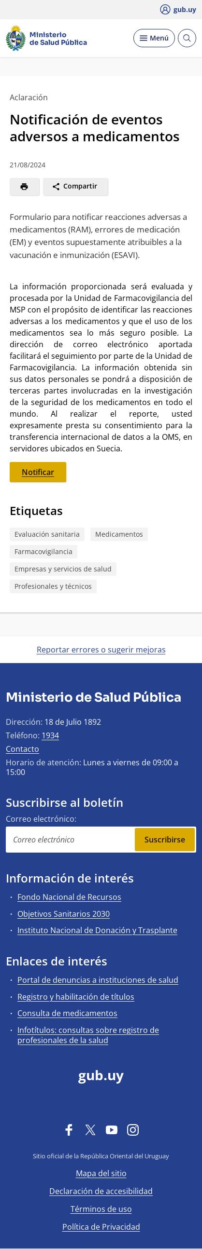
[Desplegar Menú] (154, 38)
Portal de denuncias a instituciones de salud (97, 980)
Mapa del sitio (101, 1173)
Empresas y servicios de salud (63, 568)
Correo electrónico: (41, 819)
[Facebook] (69, 1129)
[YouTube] (111, 1129)
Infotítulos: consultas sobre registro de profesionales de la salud (88, 1035)
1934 (50, 735)
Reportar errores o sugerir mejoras (101, 649)
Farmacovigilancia (43, 551)
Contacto (22, 749)
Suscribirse (164, 839)
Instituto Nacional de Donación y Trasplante (97, 930)
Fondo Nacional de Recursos (69, 897)
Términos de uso (101, 1209)
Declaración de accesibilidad (101, 1191)
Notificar (38, 472)
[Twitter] (90, 1129)
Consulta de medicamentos (67, 1013)
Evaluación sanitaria (47, 534)
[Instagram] (133, 1129)
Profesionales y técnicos (53, 586)
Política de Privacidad (101, 1227)
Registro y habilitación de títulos (75, 996)
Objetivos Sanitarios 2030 (63, 914)
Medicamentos (119, 534)
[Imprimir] (24, 186)
